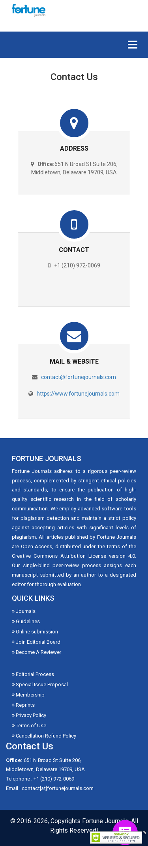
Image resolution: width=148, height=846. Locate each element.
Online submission (35, 632)
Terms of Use (29, 725)
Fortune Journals (105, 821)
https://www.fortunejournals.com (78, 393)
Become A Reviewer (36, 652)
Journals (24, 611)
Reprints (23, 705)
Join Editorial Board (36, 642)
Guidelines (26, 621)
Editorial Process (33, 674)
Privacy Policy (29, 715)
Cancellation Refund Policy (44, 736)
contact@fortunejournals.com (78, 377)
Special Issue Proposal (40, 684)
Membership (28, 695)
